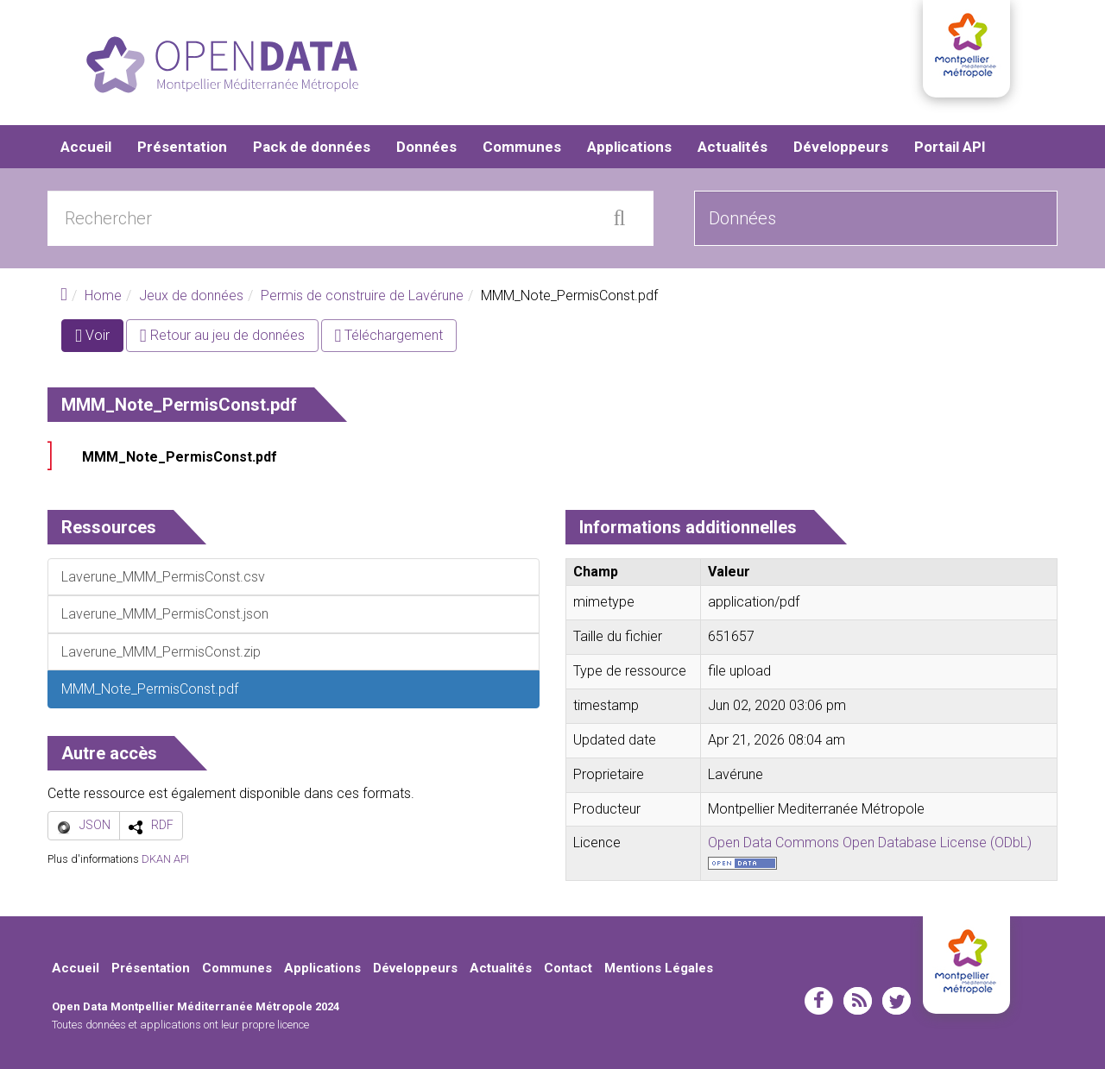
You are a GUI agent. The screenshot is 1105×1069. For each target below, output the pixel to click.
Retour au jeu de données (222, 335)
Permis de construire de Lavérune (362, 295)
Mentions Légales (658, 968)
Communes (522, 146)
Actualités (732, 146)
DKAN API (165, 858)
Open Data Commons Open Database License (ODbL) (870, 842)
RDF (162, 825)
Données (426, 146)
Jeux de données (191, 295)
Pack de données (311, 146)
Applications (629, 146)
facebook (819, 1001)
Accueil (85, 146)
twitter (896, 1001)
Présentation (182, 146)
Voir (99, 338)
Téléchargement (389, 335)
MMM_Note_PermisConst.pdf (179, 457)
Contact (568, 968)
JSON (94, 825)
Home (103, 295)
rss (857, 1001)
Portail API (950, 146)
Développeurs (840, 146)
